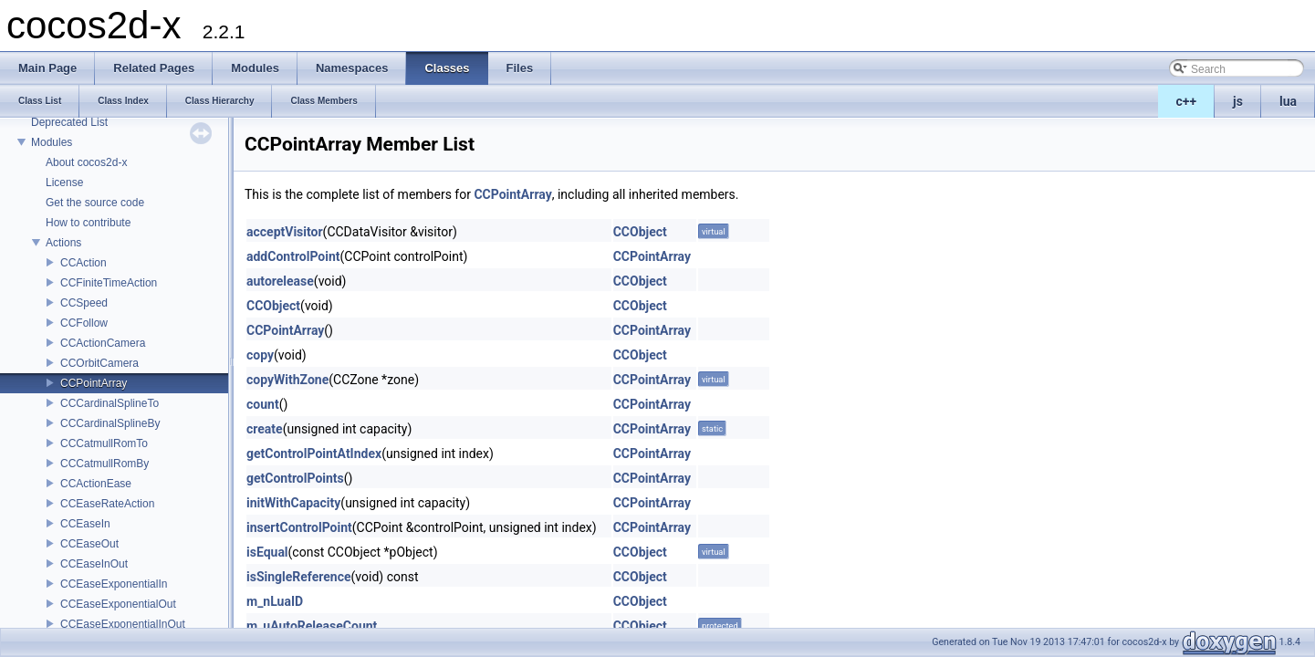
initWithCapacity (293, 502)
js (1238, 101)
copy (260, 355)
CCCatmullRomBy (104, 463)
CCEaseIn (85, 523)
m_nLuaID (274, 601)
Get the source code (95, 202)
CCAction (83, 262)
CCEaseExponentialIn (113, 584)
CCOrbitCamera (99, 363)
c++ (1186, 101)
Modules (51, 142)
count (262, 404)
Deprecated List (69, 122)
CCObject (640, 231)
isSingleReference (298, 576)
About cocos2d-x (86, 162)
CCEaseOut (89, 543)
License (64, 182)
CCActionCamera (102, 343)
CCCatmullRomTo (104, 443)
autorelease (280, 281)
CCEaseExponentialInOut (122, 624)
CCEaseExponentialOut (118, 604)
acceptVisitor (284, 231)
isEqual (267, 552)
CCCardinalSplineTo (109, 403)
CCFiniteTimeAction (108, 282)
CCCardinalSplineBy (110, 423)
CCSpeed (84, 303)
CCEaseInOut (94, 564)
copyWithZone (287, 379)
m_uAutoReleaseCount (311, 626)
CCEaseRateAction (107, 503)
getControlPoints (295, 478)
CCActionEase (95, 483)
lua (1288, 101)
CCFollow (84, 323)
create (264, 429)
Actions (63, 242)
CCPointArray (93, 383)
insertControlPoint (299, 527)
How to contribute (88, 222)
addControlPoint (293, 256)
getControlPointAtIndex (313, 453)
